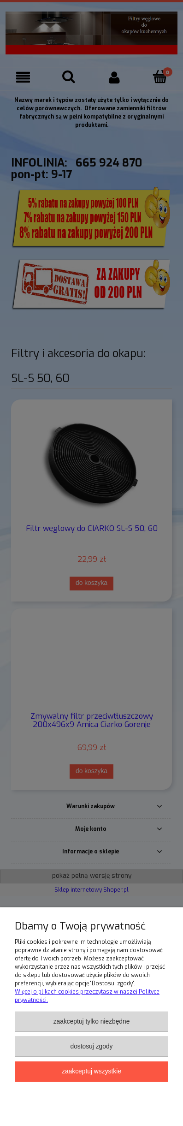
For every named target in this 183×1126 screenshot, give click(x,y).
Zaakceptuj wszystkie (91, 1071)
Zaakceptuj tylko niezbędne (91, 1021)
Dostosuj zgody (91, 1046)
